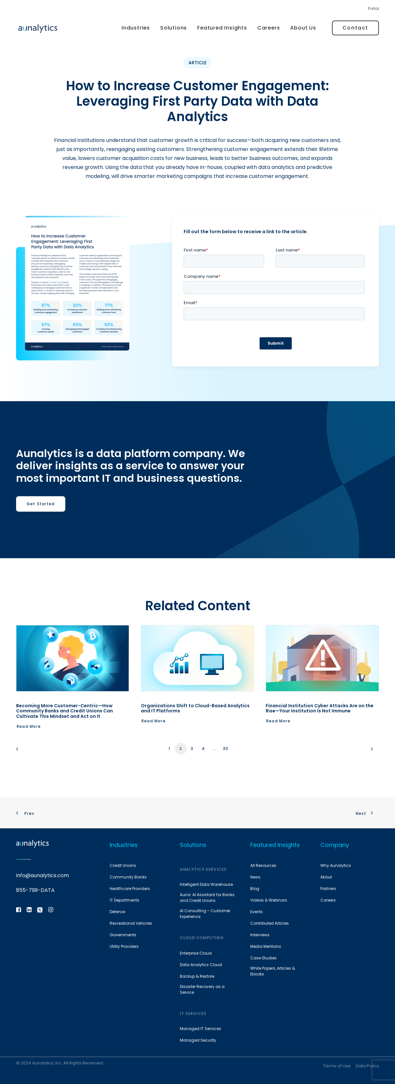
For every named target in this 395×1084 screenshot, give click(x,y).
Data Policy (367, 1065)
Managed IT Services (200, 1028)
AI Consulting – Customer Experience (205, 913)
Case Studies (263, 958)
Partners (328, 888)
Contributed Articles (269, 923)
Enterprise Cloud (196, 953)
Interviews (260, 935)
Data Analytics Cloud (201, 964)
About (326, 877)
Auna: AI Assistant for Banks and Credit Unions (207, 897)
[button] (72, 658)
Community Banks (128, 877)
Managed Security (198, 1040)
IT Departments (124, 900)
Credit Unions (123, 865)
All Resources (263, 865)
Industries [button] (136, 27)
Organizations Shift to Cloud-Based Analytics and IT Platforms (195, 708)
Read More (29, 726)
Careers (268, 27)
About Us (303, 27)
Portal (373, 8)
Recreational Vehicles (131, 923)
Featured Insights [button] (222, 27)
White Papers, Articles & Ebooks (272, 971)
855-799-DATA (35, 890)
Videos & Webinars (268, 900)
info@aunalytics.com (42, 875)
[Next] (370, 751)
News (255, 877)
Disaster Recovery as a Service (202, 989)
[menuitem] (373, 10)
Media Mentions (265, 946)
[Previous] (24, 751)
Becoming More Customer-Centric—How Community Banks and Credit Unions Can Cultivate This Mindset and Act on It (64, 711)
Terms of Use (337, 1065)
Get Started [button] (41, 504)
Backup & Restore (197, 976)
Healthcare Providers (130, 888)
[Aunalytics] (38, 28)
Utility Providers (124, 946)
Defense (117, 911)
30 (225, 748)
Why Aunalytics (335, 865)
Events (256, 911)
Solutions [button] (173, 27)
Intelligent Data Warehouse (206, 884)
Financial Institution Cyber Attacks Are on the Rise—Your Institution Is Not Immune (319, 708)
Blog (254, 888)
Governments (123, 935)
